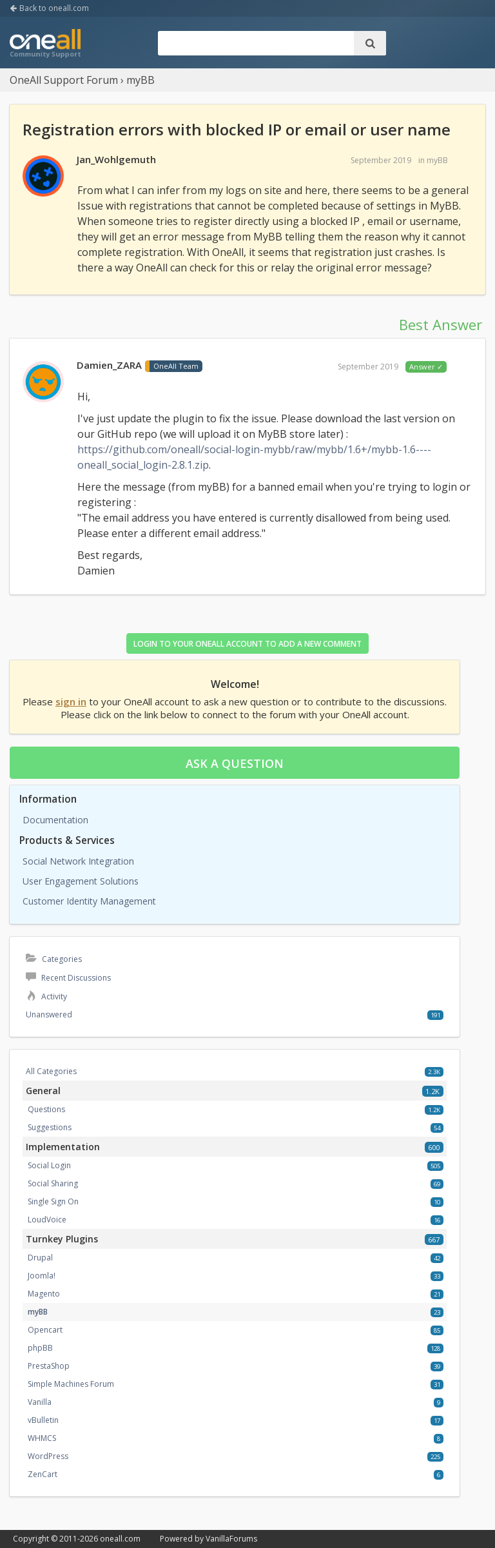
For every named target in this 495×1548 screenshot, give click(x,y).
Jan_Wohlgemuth (116, 159)
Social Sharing (53, 1183)
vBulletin (43, 1420)
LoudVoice (47, 1219)
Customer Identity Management (89, 901)
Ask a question (235, 763)
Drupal (40, 1257)
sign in (70, 701)
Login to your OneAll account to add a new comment (247, 643)
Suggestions (50, 1127)
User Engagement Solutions (81, 881)
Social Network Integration (78, 861)
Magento (44, 1293)
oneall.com (120, 1538)
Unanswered (49, 1014)
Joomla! (41, 1275)
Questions (46, 1109)
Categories (54, 959)
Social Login (49, 1165)
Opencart (45, 1329)
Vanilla (40, 1401)
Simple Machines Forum (71, 1383)
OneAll (45, 44)
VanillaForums (231, 1538)
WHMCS (42, 1438)
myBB (437, 160)
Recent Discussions (68, 977)
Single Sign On (53, 1201)
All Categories (51, 1071)
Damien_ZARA (109, 364)
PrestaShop (49, 1365)
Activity (46, 996)
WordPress (48, 1456)
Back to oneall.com (49, 8)
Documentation (55, 820)
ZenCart (42, 1474)
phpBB (40, 1347)
